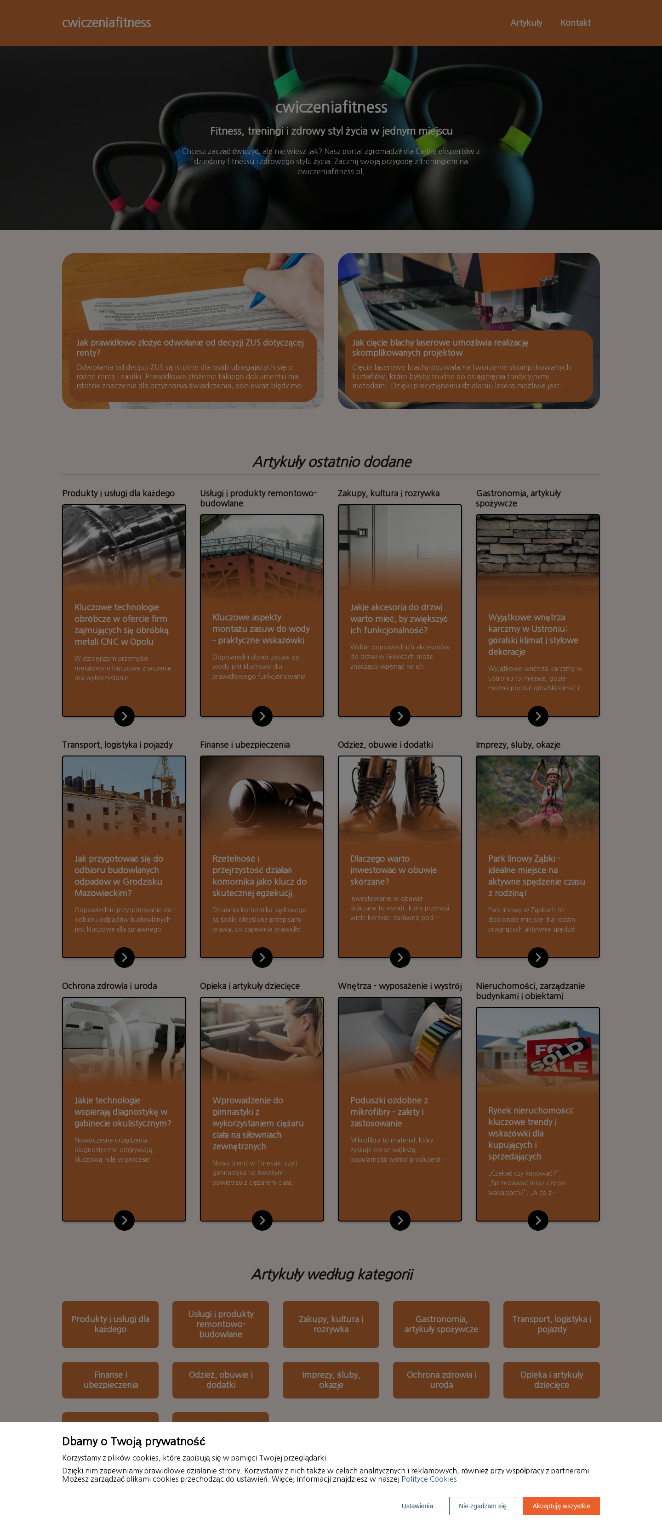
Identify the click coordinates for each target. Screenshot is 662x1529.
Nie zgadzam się (483, 1506)
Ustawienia (417, 1506)
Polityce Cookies (429, 1479)
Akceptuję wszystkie (561, 1506)
